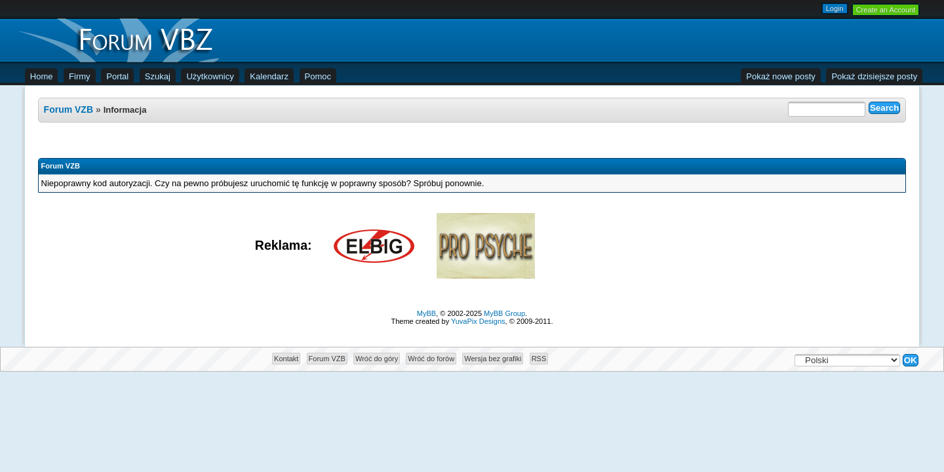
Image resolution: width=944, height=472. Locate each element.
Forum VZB (68, 109)
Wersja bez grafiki (492, 359)
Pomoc (318, 76)
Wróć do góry (376, 359)
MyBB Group (504, 313)
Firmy (79, 76)
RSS (539, 359)
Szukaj (157, 76)
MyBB (426, 313)
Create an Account (886, 10)
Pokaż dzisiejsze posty (874, 76)
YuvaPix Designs (478, 321)
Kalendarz (269, 76)
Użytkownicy (209, 76)
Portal (117, 76)
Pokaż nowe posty (781, 76)
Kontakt (286, 359)
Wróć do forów (431, 359)
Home (41, 76)
